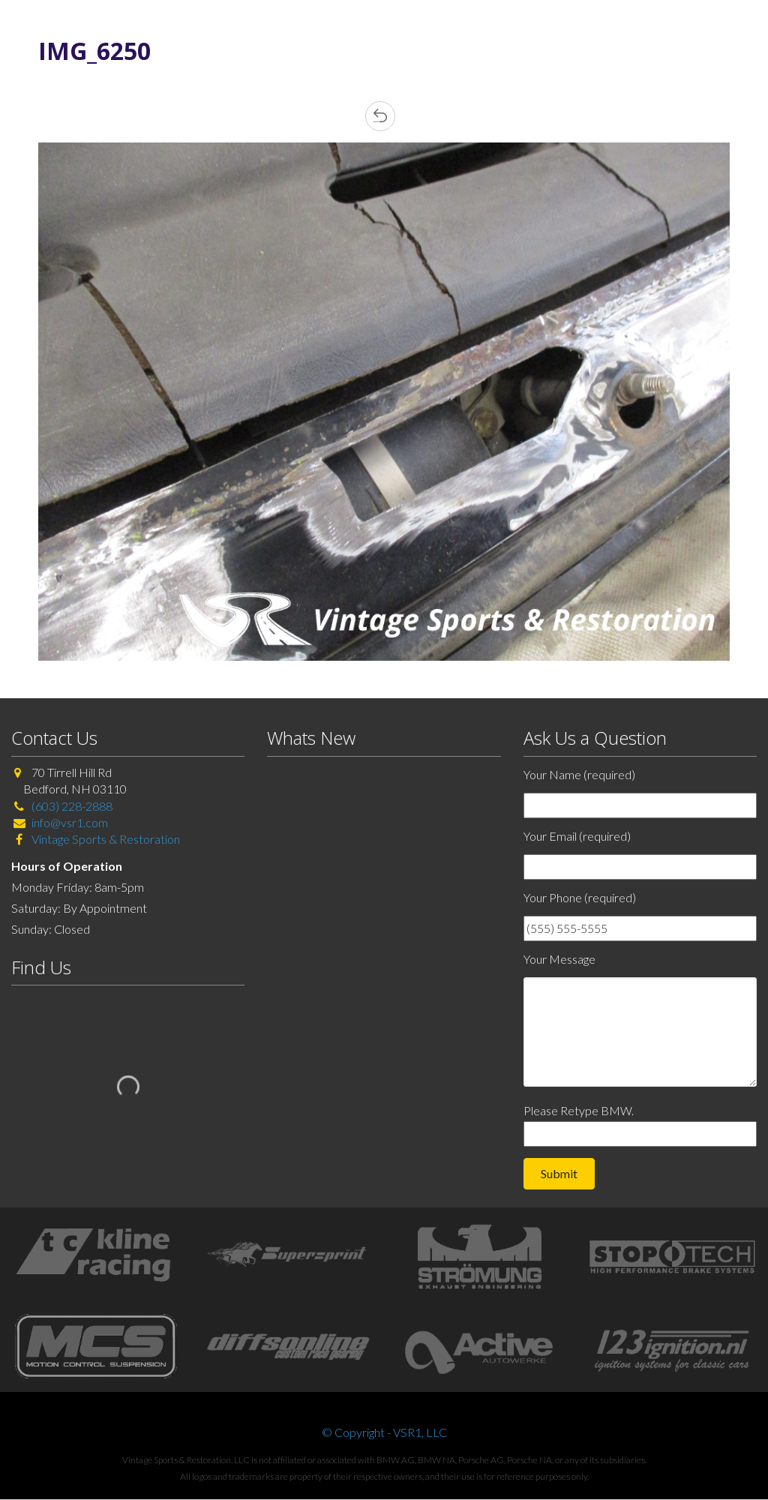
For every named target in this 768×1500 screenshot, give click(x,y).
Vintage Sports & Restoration (104, 839)
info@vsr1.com (70, 822)
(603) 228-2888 (72, 806)
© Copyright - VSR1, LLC (384, 1432)
